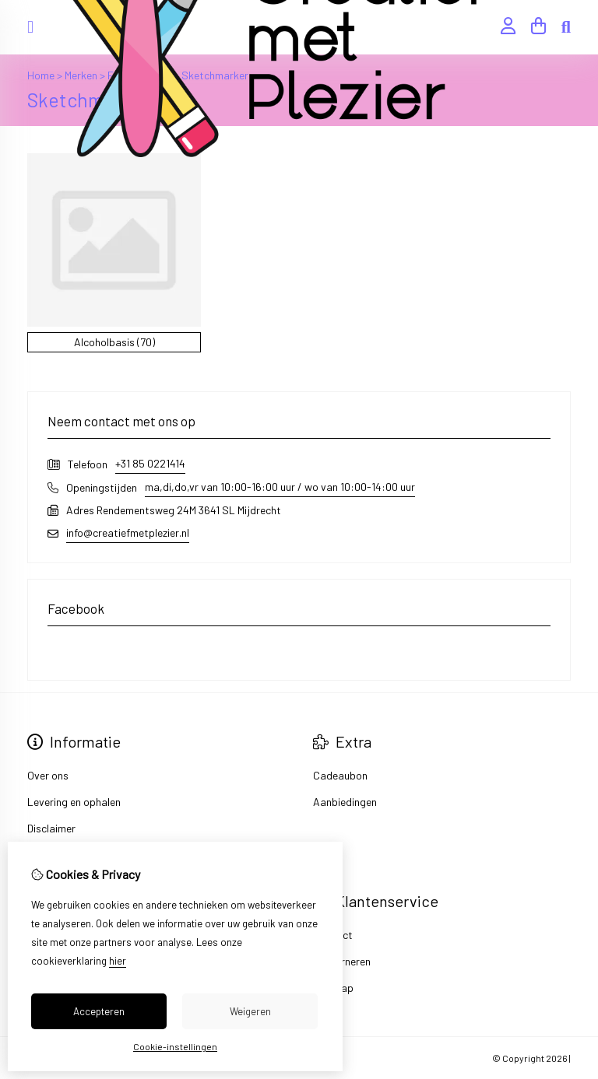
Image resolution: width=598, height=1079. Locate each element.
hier (117, 961)
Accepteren (99, 1011)
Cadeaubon (340, 775)
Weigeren (250, 1011)
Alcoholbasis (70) (114, 342)
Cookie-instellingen (175, 1046)
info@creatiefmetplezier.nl (127, 532)
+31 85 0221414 (150, 463)
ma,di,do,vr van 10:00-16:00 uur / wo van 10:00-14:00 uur (280, 486)
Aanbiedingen (345, 801)
